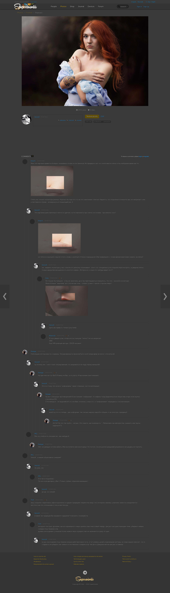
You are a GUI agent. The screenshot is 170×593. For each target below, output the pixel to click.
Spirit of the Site (79, 561)
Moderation (37, 561)
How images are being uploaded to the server (88, 556)
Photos (20, 13)
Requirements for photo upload (44, 564)
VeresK (37, 117)
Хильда (33, 351)
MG (35, 434)
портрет (71, 120)
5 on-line (33, 2)
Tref (32, 500)
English (133, 2)
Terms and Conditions (129, 559)
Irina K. (33, 161)
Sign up (146, 7)
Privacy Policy (126, 556)
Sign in (139, 7)
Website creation (79, 564)
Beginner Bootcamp (40, 559)
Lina (46, 278)
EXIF (102, 116)
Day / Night (149, 2)
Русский (140, 2)
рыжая (79, 120)
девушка (63, 120)
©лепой (52, 336)
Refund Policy (126, 561)
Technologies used (79, 559)
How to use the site (40, 556)
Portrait (29, 13)
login (140, 156)
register (146, 156)
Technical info (92, 116)
